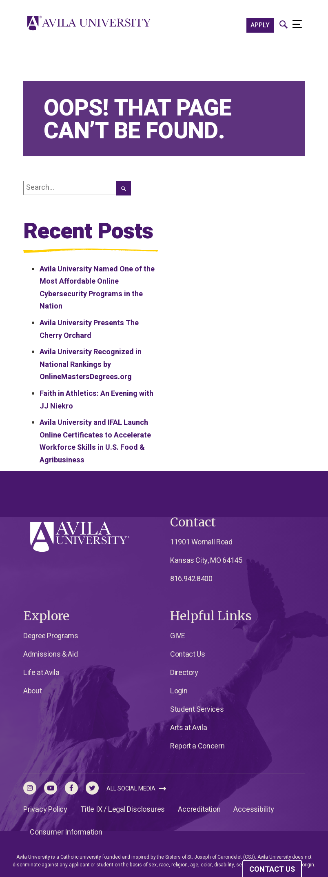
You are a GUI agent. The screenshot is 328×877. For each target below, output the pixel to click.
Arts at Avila (188, 727)
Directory (184, 672)
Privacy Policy (45, 809)
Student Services (197, 709)
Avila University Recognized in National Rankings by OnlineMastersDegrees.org (91, 364)
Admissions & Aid (50, 654)
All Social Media (136, 788)
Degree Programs (50, 636)
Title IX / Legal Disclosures (122, 809)
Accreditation (199, 809)
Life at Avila (41, 672)
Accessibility (253, 809)
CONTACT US (272, 869)
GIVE (177, 636)
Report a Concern (197, 746)
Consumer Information (66, 832)
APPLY (260, 25)
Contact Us (187, 654)
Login (178, 691)
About (32, 691)
